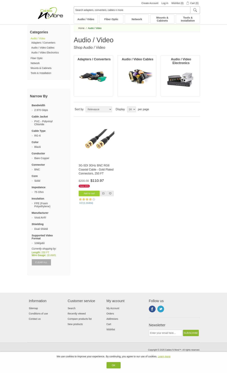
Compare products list (80, 318)
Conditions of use (38, 313)
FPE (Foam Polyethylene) (42, 205)
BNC (37, 169)
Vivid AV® (40, 217)
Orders (110, 313)
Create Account (149, 3)
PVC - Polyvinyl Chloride (43, 123)
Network (137, 19)
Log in (165, 3)
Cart (109, 324)
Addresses (112, 318)
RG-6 (37, 135)
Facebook (152, 309)
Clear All (41, 262)
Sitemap (33, 308)
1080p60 (39, 243)
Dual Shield (41, 228)
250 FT (45, 252)
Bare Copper (41, 158)
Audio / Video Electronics (45, 52)
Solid (37, 180)
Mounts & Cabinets (162, 19)
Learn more (164, 356)
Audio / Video (85, 19)
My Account (113, 308)
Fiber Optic (111, 19)
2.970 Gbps (41, 109)
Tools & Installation (188, 19)
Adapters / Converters (43, 42)
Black (37, 146)
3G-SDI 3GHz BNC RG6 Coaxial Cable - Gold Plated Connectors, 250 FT (96, 169)
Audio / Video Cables (43, 47)
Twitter (160, 309)
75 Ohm (39, 191)
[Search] (195, 10)
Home (81, 28)
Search (71, 308)
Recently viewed (77, 313)
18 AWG (51, 255)
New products (75, 324)
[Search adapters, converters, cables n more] (137, 10)
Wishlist (111, 329)
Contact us (35, 318)
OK (113, 365)
